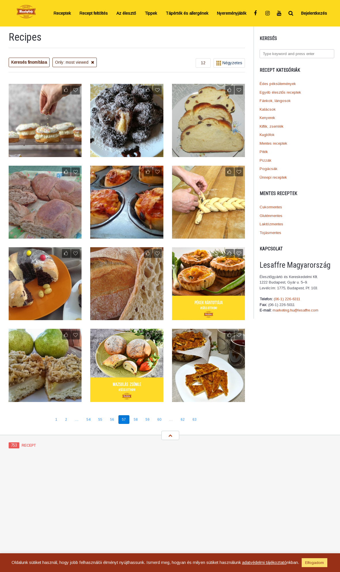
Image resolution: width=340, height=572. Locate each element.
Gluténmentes (271, 216)
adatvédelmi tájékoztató (264, 562)
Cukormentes (271, 207)
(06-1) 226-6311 (287, 299)
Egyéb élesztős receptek (280, 92)
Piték (264, 152)
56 (112, 420)
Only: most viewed (74, 62)
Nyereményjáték (231, 13)
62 (183, 420)
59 (148, 420)
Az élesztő (126, 13)
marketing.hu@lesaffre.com (295, 310)
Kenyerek (267, 118)
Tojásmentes (270, 233)
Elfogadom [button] (314, 562)
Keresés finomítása (29, 62)
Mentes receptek (273, 143)
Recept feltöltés (94, 13)
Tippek (151, 13)
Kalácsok (268, 109)
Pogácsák (268, 169)
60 (159, 420)
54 (88, 420)
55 (100, 420)
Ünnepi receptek (273, 177)
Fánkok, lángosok (275, 101)
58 (136, 420)
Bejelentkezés (314, 13)
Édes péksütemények (278, 84)
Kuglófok (267, 135)
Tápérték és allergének (187, 13)
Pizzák (265, 160)
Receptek (62, 13)
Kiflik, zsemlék (272, 126)
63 (194, 420)
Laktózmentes (271, 224)
